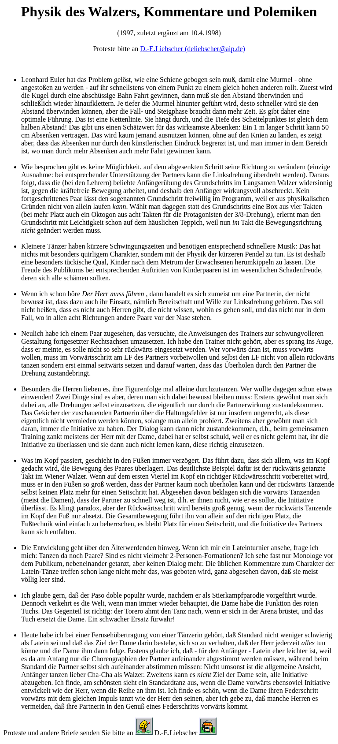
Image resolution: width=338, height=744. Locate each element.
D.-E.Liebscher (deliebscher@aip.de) (192, 48)
